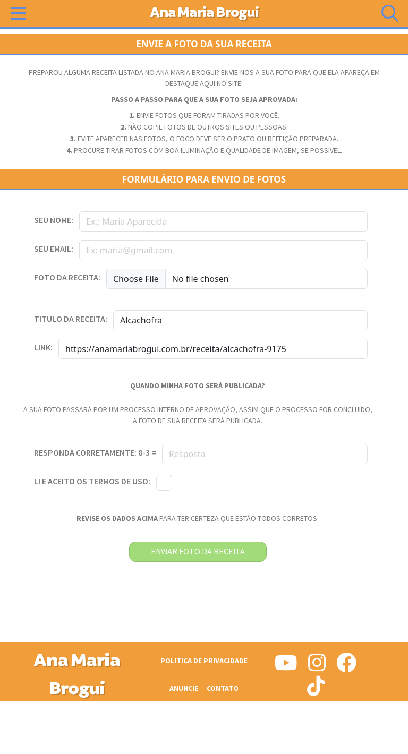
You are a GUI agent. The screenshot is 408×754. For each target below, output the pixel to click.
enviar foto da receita (198, 551)
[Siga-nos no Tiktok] (316, 690)
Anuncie (183, 688)
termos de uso (118, 481)
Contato (223, 688)
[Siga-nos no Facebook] (346, 667)
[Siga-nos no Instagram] (317, 667)
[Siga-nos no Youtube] (286, 667)
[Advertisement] (204, 727)
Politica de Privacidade (204, 661)
